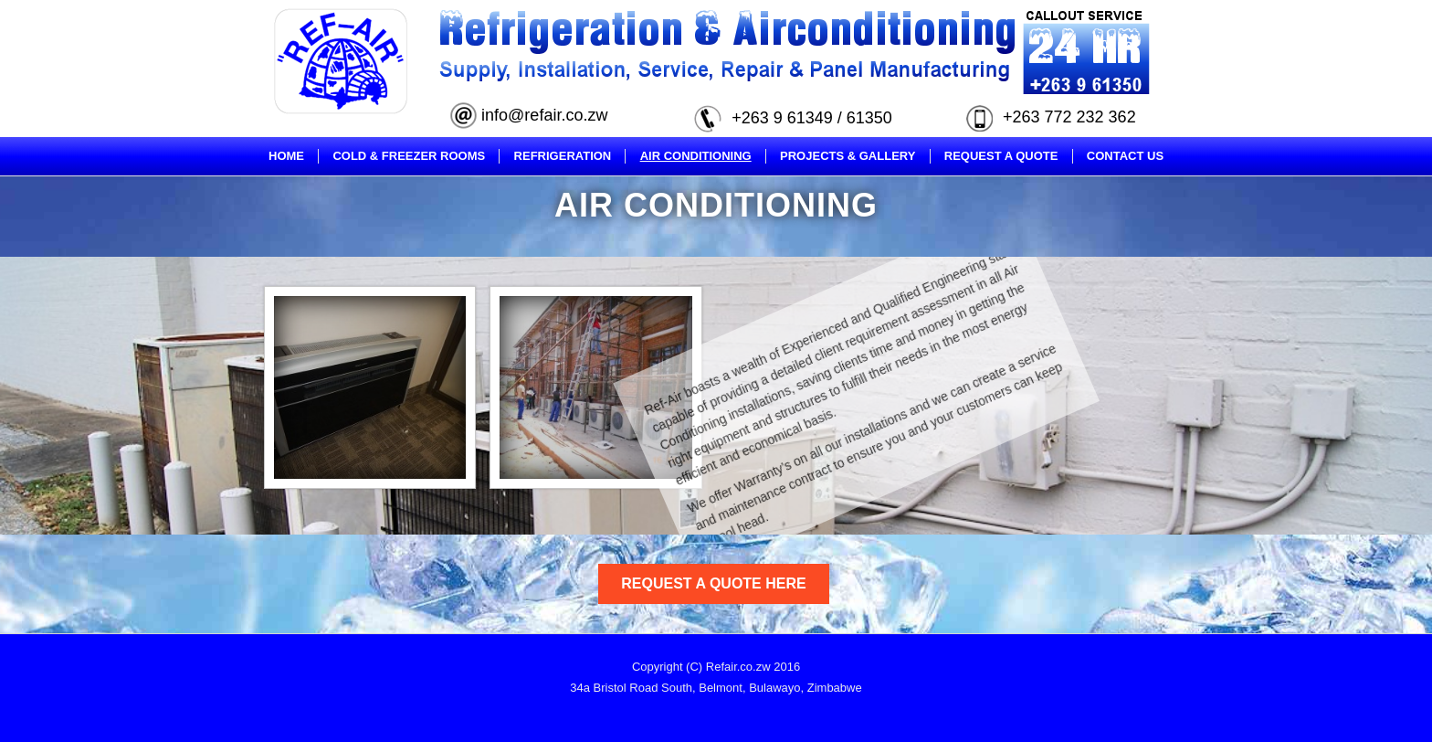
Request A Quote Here (713, 583)
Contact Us (1125, 156)
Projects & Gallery (847, 156)
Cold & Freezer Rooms (408, 156)
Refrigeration (563, 156)
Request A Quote (1001, 156)
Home (286, 156)
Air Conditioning (696, 156)
